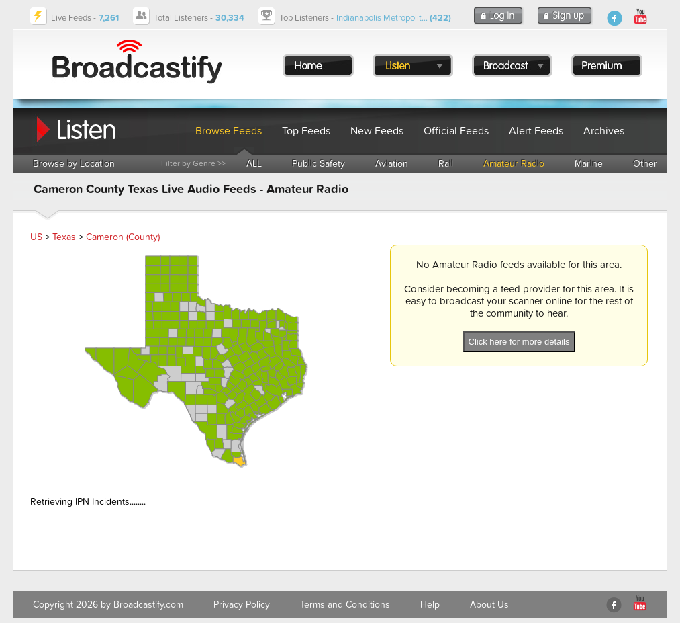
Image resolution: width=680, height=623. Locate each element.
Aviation (391, 163)
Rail (445, 163)
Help (430, 604)
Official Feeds (456, 131)
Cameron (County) (123, 237)
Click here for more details (519, 342)
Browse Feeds (228, 131)
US (36, 237)
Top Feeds (306, 131)
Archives (603, 131)
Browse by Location (74, 163)
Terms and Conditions (345, 604)
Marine (589, 163)
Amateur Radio (513, 163)
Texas (64, 237)
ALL (254, 163)
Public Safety (318, 163)
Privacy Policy (241, 604)
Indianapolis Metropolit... (393, 18)
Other (645, 163)
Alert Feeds (536, 131)
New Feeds (376, 131)
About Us (489, 604)
